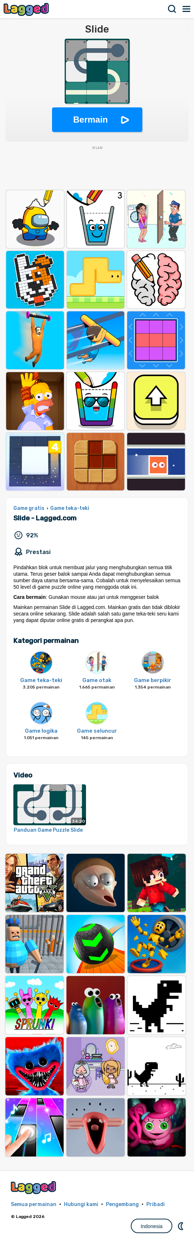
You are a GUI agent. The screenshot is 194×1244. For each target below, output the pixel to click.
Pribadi (155, 1204)
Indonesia (152, 1226)
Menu (187, 9)
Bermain (90, 119)
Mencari (172, 9)
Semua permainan (33, 1204)
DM (181, 1226)
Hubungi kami (81, 1204)
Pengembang (122, 1204)
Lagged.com (34, 1187)
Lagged (27, 9)
